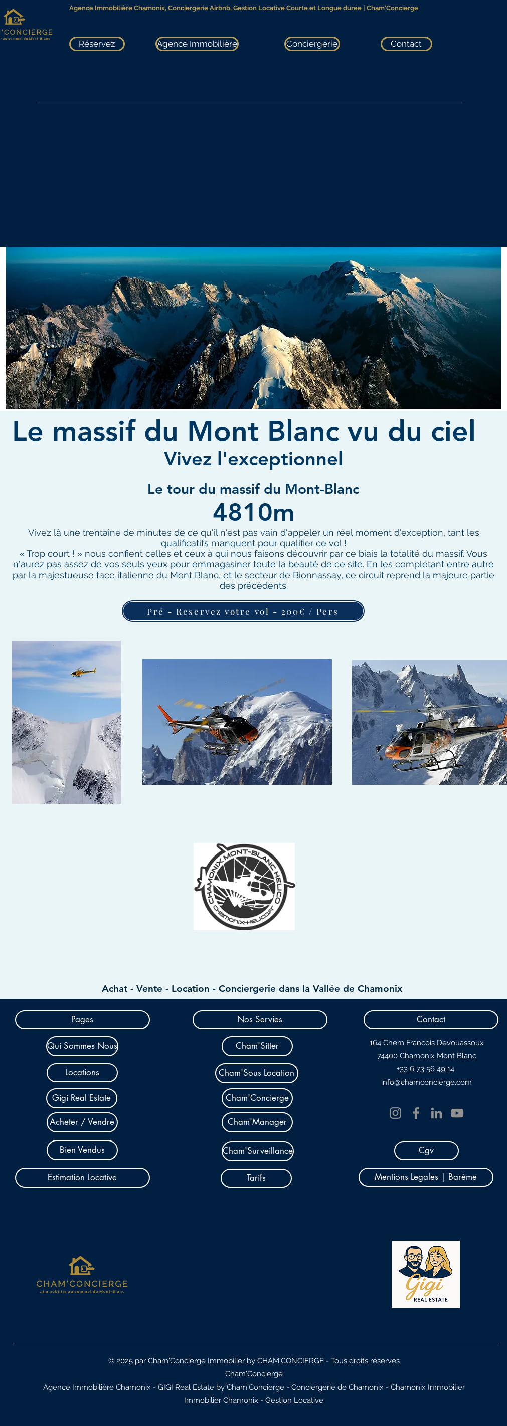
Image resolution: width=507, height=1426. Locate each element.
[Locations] (82, 1072)
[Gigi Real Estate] (81, 1098)
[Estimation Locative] (82, 1178)
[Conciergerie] (312, 44)
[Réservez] (97, 44)
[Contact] (406, 44)
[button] (82, 1019)
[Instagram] (395, 1113)
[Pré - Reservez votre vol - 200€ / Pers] (243, 611)
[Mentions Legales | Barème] (426, 1177)
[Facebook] (416, 1113)
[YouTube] (457, 1113)
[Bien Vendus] (82, 1150)
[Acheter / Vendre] (82, 1122)
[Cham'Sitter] (257, 1046)
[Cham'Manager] (257, 1122)
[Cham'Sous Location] (256, 1073)
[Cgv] (426, 1150)
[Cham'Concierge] (257, 1098)
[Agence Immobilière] (197, 44)
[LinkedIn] (436, 1113)
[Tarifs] (256, 1178)
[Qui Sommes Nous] (82, 1046)
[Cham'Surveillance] (258, 1151)
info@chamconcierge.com (426, 1082)
